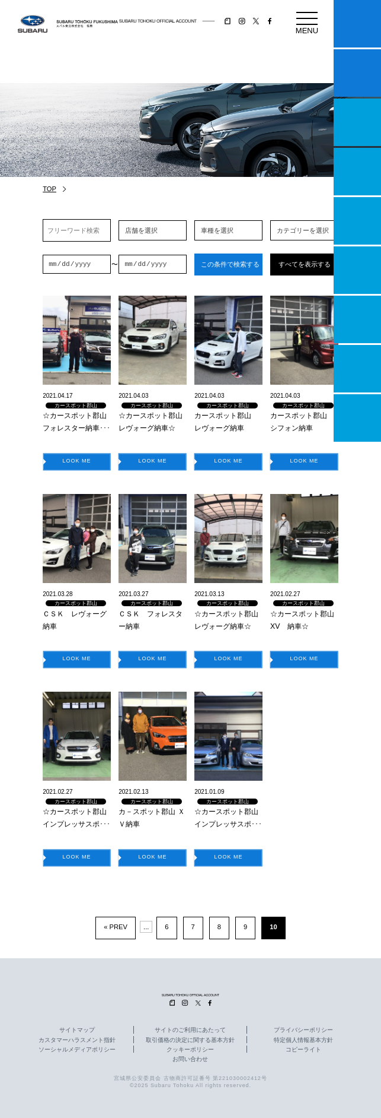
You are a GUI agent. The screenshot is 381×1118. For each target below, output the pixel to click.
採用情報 (357, 418)
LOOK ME (77, 461)
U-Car (357, 270)
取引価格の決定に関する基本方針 (190, 1040)
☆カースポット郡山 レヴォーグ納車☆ (153, 421)
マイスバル (357, 23)
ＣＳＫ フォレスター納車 (151, 620)
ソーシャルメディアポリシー (77, 1050)
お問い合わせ (190, 1059)
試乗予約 (357, 73)
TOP (49, 188)
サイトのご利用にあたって (190, 1030)
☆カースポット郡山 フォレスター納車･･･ (77, 421)
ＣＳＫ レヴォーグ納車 (75, 620)
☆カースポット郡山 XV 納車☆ (304, 620)
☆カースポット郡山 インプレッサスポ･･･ (77, 817)
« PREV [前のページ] (115, 926)
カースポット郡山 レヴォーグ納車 (226, 421)
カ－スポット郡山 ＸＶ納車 (151, 817)
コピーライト (303, 1050)
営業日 (357, 171)
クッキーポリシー (190, 1050)
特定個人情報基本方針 (303, 1040)
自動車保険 (357, 319)
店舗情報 (357, 221)
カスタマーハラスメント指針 (77, 1040)
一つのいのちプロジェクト (357, 122)
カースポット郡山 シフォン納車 (302, 421)
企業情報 (357, 368)
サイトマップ (77, 1030)
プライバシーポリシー (303, 1030)
